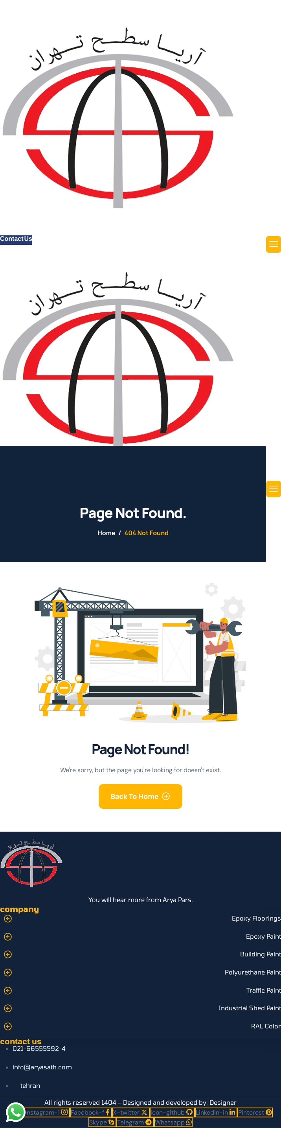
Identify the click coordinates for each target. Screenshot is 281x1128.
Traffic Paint (263, 990)
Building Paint (260, 954)
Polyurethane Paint (253, 972)
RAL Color (266, 1026)
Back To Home (134, 796)
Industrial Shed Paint (250, 1008)
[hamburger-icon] (273, 244)
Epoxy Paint (263, 936)
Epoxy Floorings (256, 918)
